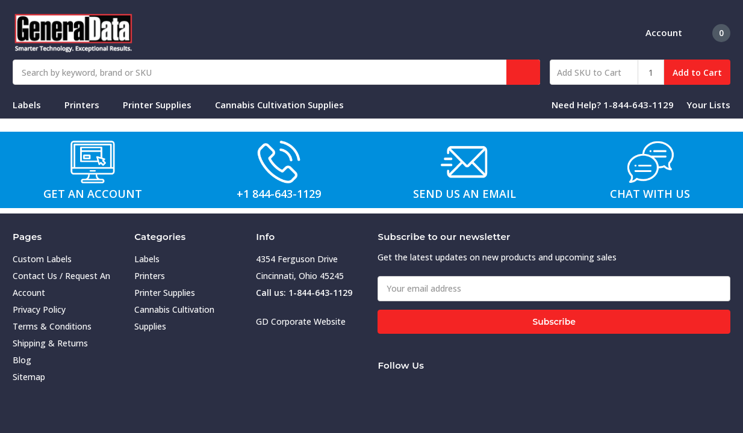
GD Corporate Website (301, 321)
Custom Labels (42, 259)
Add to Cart (697, 72)
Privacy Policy (39, 309)
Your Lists (708, 105)
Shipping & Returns (50, 343)
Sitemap (29, 376)
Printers (87, 105)
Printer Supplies (162, 105)
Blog (22, 360)
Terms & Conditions (52, 326)
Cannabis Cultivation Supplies (284, 105)
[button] (93, 162)
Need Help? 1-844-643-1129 (613, 105)
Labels (32, 105)
